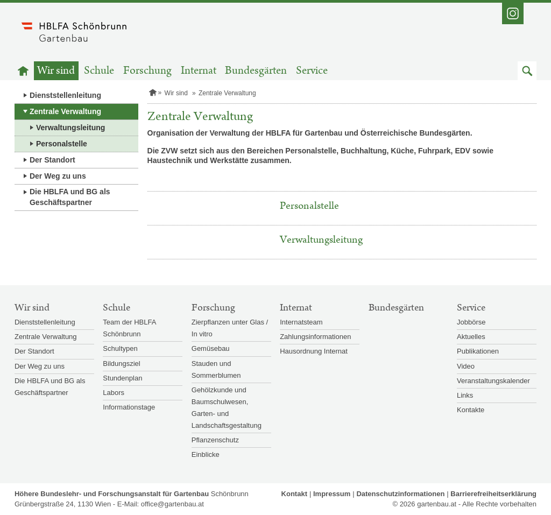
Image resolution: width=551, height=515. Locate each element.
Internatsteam (301, 322)
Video (466, 366)
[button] (527, 70)
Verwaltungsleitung (70, 127)
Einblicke (206, 454)
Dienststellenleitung (65, 95)
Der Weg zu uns (58, 176)
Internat (198, 71)
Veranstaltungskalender (493, 381)
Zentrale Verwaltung (65, 111)
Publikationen (478, 351)
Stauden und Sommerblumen (216, 369)
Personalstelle (61, 143)
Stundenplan (122, 378)
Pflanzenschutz (215, 440)
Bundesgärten (256, 71)
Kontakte (470, 410)
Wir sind (56, 71)
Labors (113, 393)
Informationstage (129, 407)
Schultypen (120, 348)
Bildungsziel (121, 363)
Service (312, 71)
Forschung (147, 71)
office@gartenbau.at (172, 504)
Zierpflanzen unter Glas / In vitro (230, 328)
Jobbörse (471, 322)
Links (465, 395)
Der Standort (52, 160)
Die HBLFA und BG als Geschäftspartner (70, 197)
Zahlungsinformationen (315, 337)
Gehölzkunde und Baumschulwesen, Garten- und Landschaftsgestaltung (227, 407)
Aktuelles (471, 337)
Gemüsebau (211, 348)
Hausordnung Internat (314, 351)
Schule (99, 71)
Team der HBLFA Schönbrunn (129, 328)
